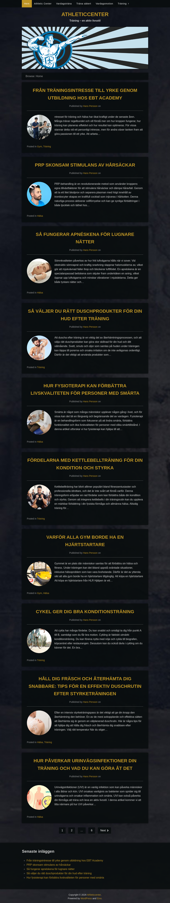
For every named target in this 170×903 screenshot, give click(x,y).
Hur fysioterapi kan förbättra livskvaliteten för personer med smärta (65, 877)
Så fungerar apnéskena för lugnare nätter (51, 869)
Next (103, 830)
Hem (27, 3)
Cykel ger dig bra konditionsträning (85, 611)
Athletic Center (43, 3)
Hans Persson (90, 106)
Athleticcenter (84, 14)
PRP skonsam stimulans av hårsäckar (85, 165)
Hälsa (40, 216)
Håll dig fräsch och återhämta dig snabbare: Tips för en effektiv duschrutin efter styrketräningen (85, 686)
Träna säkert (83, 3)
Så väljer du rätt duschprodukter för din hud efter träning (59, 873)
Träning (122, 3)
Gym (39, 146)
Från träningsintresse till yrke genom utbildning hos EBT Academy (65, 860)
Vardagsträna (64, 3)
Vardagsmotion (104, 3)
